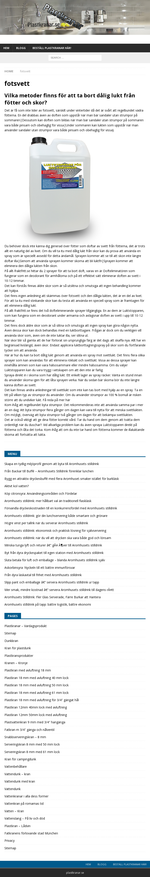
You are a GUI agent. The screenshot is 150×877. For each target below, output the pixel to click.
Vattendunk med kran (19, 781)
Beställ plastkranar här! (52, 48)
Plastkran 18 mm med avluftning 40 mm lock (36, 678)
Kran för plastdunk (17, 648)
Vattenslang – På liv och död (24, 818)
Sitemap (10, 633)
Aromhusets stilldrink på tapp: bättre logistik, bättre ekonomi (47, 604)
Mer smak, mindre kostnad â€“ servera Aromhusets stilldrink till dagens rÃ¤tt (59, 590)
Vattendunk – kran (17, 774)
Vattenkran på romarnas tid (24, 803)
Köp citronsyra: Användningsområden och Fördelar (40, 493)
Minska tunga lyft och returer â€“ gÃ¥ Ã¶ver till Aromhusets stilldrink (53, 545)
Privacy (9, 840)
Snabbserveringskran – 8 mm (25, 737)
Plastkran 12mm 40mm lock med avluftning (35, 707)
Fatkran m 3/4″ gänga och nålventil (29, 730)
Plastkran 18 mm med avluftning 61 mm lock (36, 693)
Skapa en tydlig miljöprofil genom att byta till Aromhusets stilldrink (51, 464)
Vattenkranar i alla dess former (26, 796)
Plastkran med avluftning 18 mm (27, 670)
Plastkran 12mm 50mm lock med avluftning (35, 715)
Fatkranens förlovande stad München (31, 833)
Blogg (21, 48)
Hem (6, 48)
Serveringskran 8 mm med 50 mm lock (32, 744)
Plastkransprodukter (18, 655)
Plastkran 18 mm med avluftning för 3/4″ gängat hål (41, 700)
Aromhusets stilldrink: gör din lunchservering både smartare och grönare (56, 516)
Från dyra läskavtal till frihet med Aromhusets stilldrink (43, 575)
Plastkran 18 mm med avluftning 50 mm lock (36, 685)
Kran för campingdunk (20, 759)
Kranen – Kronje (16, 663)
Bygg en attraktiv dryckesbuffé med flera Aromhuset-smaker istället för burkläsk (61, 479)
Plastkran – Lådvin (17, 826)
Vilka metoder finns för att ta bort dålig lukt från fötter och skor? (69, 99)
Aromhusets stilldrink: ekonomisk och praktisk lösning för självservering (55, 530)
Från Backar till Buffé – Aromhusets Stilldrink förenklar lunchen (49, 471)
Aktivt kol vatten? (16, 486)
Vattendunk (12, 789)
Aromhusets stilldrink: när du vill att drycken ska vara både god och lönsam (57, 538)
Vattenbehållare (15, 766)
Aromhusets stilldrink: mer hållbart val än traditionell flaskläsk (47, 501)
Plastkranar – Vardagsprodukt (25, 626)
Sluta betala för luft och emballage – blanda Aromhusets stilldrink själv (54, 560)
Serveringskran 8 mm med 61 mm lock (32, 752)
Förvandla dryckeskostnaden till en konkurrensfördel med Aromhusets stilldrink (60, 508)
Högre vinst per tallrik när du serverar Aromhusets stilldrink (46, 523)
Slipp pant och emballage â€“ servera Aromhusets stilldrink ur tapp (51, 582)
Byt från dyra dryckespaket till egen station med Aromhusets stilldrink (54, 553)
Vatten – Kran (14, 811)
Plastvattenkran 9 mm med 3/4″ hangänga (34, 722)
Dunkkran (11, 641)
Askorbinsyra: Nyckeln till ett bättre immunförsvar (39, 567)
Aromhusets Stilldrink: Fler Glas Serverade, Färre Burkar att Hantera (52, 597)
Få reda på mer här (56, 400)
